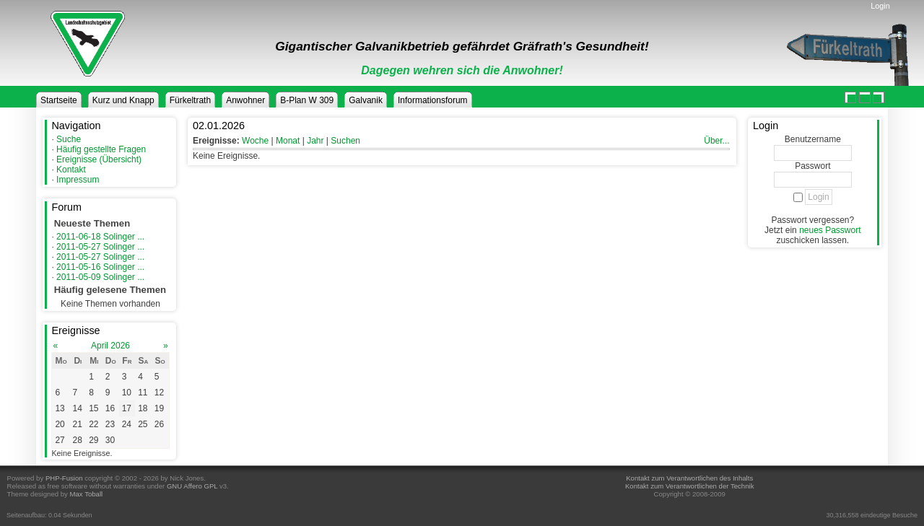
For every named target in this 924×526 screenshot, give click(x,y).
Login (880, 5)
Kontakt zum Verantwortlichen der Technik (689, 486)
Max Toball (86, 494)
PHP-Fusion (64, 478)
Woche (255, 141)
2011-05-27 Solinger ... (100, 247)
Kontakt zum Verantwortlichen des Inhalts (689, 478)
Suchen (345, 141)
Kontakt (71, 170)
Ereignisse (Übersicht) (98, 159)
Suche (68, 139)
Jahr (315, 141)
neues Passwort (829, 230)
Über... (716, 141)
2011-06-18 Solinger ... (100, 237)
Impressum (77, 180)
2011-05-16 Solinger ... (100, 267)
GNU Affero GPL (192, 486)
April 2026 (110, 346)
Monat (288, 141)
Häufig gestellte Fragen (101, 149)
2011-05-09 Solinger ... (100, 277)
